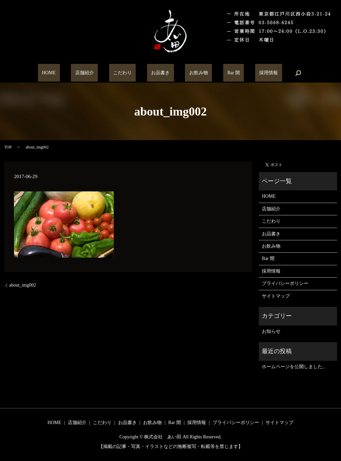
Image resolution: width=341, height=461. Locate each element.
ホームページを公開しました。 (294, 366)
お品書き (160, 73)
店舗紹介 (100, 73)
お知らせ (271, 331)
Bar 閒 (217, 73)
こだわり (130, 73)
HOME (73, 73)
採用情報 (244, 73)
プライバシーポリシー (285, 283)
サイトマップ (276, 296)
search (269, 73)
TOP (8, 147)
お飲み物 (190, 73)
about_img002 (22, 285)
